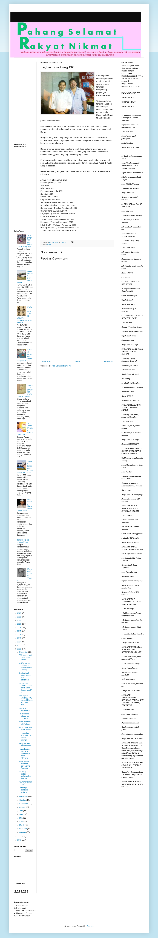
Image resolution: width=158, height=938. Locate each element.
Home (77, 361)
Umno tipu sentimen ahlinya (23, 790)
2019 (19, 624)
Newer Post (46, 361)
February (23, 829)
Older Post (108, 361)
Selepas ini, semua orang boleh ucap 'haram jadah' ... (25, 687)
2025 (19, 613)
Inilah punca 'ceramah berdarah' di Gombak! (24, 765)
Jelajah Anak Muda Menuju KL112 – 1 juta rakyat (25, 676)
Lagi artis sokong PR (24, 709)
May (21, 818)
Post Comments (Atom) (61, 366)
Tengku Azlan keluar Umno (25, 744)
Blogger (90, 926)
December (23, 652)
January (22, 832)
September (24, 804)
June (21, 814)
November (23, 796)
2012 (19, 649)
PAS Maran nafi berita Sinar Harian (25, 657)
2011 (19, 837)
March (22, 825)
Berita (49, 245)
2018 (19, 628)
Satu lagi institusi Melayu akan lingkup (25, 775)
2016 (19, 635)
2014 (19, 642)
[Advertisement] (77, 338)
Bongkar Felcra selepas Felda (23, 541)
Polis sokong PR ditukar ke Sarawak (25, 716)
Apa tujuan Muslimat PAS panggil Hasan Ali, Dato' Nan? (26, 700)
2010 (19, 840)
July (21, 811)
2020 (19, 620)
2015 (19, 638)
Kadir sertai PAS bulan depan (25, 728)
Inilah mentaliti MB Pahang (25, 723)
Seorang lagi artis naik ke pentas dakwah (25, 736)
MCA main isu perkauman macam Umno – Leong (25, 666)
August (22, 807)
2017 (19, 631)
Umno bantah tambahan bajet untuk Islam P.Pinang (24, 753)
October (22, 800)
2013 (19, 645)
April (21, 821)
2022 (19, 617)
